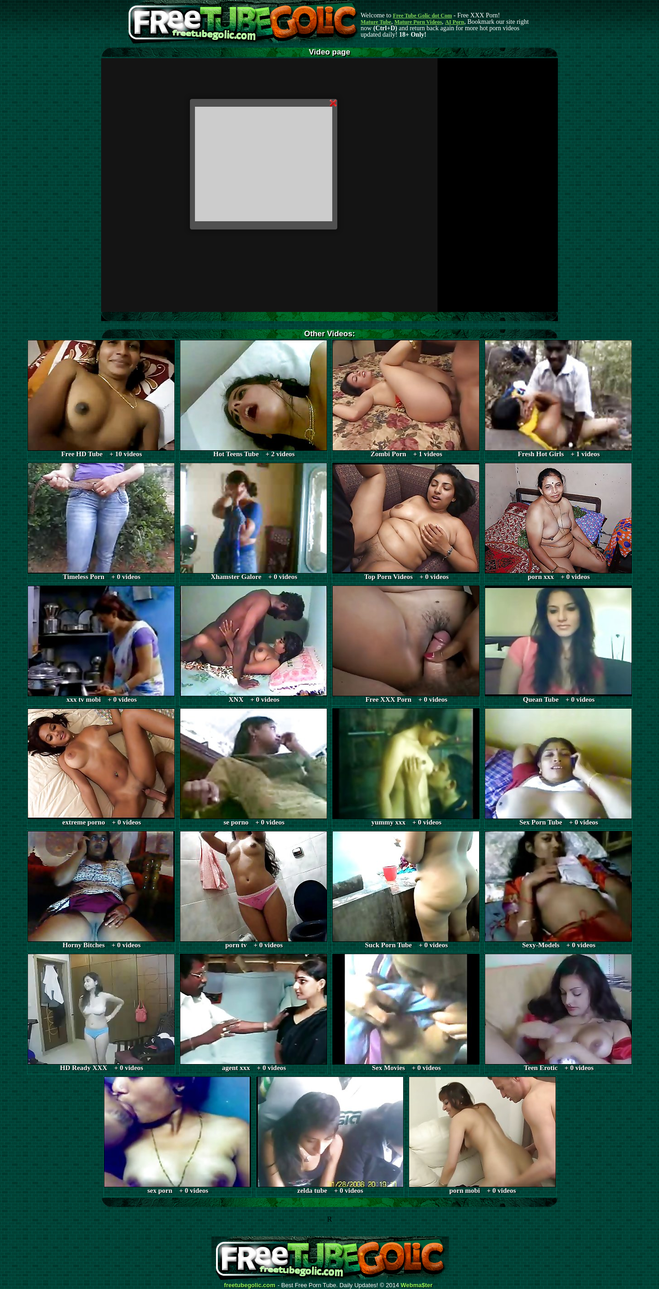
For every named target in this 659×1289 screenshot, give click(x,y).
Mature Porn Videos (418, 22)
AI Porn (455, 22)
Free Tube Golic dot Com (422, 15)
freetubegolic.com (249, 1285)
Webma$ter (417, 1285)
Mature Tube (376, 22)
